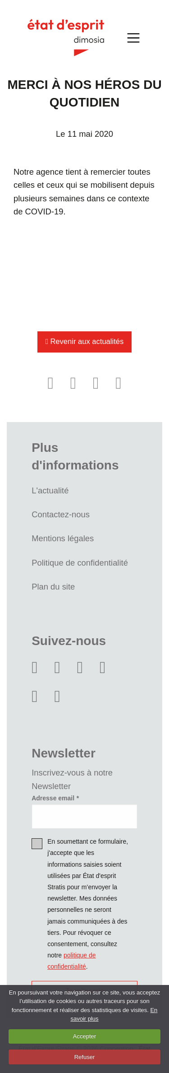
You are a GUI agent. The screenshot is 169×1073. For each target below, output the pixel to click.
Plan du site (53, 586)
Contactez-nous (61, 514)
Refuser (84, 1057)
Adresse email (53, 798)
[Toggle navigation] (133, 37)
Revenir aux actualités (84, 341)
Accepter (84, 1036)
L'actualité (50, 490)
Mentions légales (63, 538)
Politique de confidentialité (80, 562)
